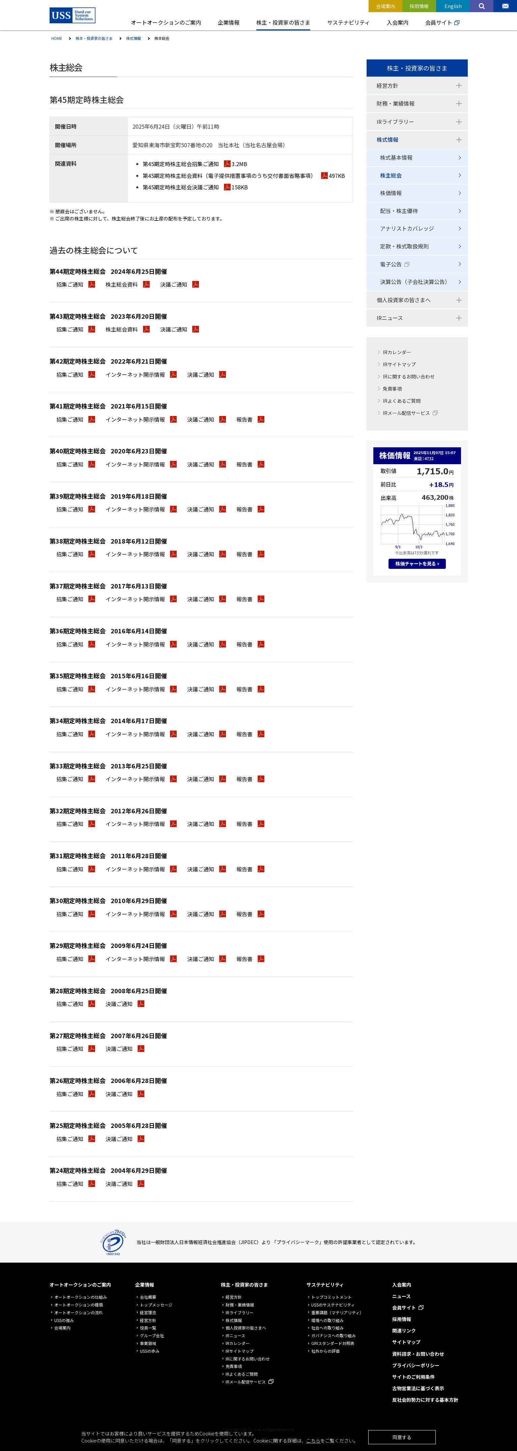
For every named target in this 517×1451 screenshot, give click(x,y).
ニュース (401, 1296)
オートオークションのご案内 (80, 1284)
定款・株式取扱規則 (404, 246)
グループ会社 (152, 1335)
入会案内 (401, 1284)
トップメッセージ (156, 1305)
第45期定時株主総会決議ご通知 (195, 187)
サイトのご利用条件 (413, 1376)
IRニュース (390, 318)
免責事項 (392, 388)
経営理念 (148, 1312)
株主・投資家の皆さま (94, 38)
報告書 (250, 419)
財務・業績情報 (395, 103)
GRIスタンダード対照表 (332, 1343)
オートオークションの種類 (78, 1305)
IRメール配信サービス (406, 413)
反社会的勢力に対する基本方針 (425, 1399)
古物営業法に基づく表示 (418, 1388)
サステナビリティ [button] (348, 22)
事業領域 (148, 1343)
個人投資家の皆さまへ (404, 300)
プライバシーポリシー (415, 1365)
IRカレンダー (397, 352)
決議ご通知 (179, 284)
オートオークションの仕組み (80, 1297)
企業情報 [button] (228, 22)
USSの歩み (150, 1351)
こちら (313, 1440)
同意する (402, 1437)
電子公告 (391, 264)
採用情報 (401, 1319)
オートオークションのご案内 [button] (166, 22)
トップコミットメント (331, 1297)
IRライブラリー (395, 121)
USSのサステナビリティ (333, 1305)
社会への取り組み (327, 1327)
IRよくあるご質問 (402, 400)
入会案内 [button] (397, 22)
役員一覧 (148, 1327)
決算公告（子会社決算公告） (415, 282)
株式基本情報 (396, 157)
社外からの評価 (325, 1351)
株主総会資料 (128, 284)
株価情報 (391, 193)
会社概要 (148, 1297)
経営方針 (387, 85)
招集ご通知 (75, 284)
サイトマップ (406, 1342)
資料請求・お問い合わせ (418, 1353)
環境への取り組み (327, 1320)
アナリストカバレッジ (407, 228)
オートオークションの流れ (78, 1312)
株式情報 (133, 38)
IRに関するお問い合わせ (409, 376)
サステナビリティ (325, 1284)
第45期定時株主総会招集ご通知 (195, 163)
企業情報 (144, 1284)
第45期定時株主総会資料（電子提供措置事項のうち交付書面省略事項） (244, 175)
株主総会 (391, 175)
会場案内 (62, 1327)
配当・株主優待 (399, 211)
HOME (56, 38)
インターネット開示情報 (141, 374)
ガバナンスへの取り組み (333, 1335)
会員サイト (438, 22)
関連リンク (404, 1330)
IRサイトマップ (399, 364)
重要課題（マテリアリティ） (337, 1312)
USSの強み (64, 1320)
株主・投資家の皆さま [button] (283, 22)
